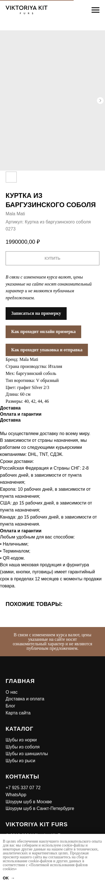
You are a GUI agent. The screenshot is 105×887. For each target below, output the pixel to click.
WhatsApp (16, 794)
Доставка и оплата (25, 698)
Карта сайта (18, 712)
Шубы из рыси (20, 760)
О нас (12, 692)
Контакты (22, 776)
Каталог (19, 729)
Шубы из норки (21, 739)
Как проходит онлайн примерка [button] (43, 331)
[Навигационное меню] (95, 10)
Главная (20, 681)
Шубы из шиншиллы (27, 753)
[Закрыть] (99, 631)
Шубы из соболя (22, 747)
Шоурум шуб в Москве (29, 801)
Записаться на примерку (36, 313)
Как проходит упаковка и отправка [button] (46, 349)
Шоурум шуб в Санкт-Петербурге (40, 808)
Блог (10, 705)
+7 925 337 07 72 (23, 787)
